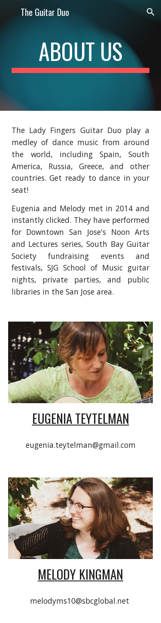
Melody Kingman (80, 574)
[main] (80, 55)
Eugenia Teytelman (80, 418)
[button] (10, 12)
